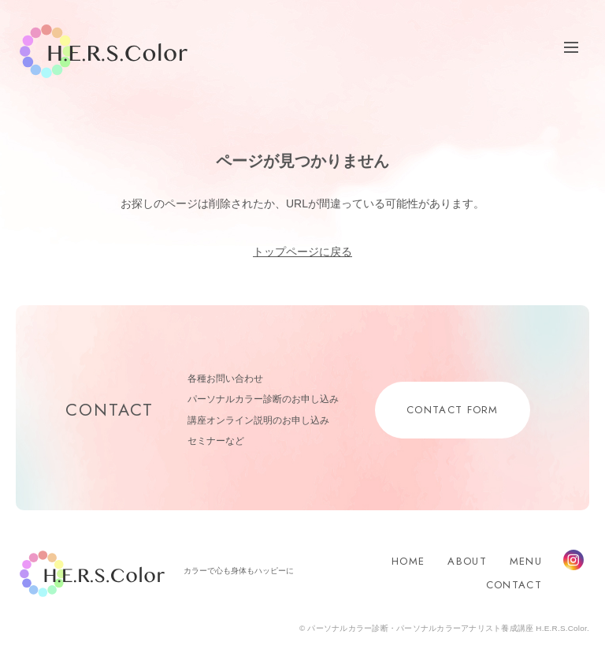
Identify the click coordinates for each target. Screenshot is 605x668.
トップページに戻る (302, 251)
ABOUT (467, 561)
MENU (526, 561)
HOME (408, 561)
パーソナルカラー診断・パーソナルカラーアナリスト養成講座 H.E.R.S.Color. (447, 628)
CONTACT (514, 584)
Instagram (573, 560)
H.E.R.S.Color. (103, 51)
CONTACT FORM (452, 409)
